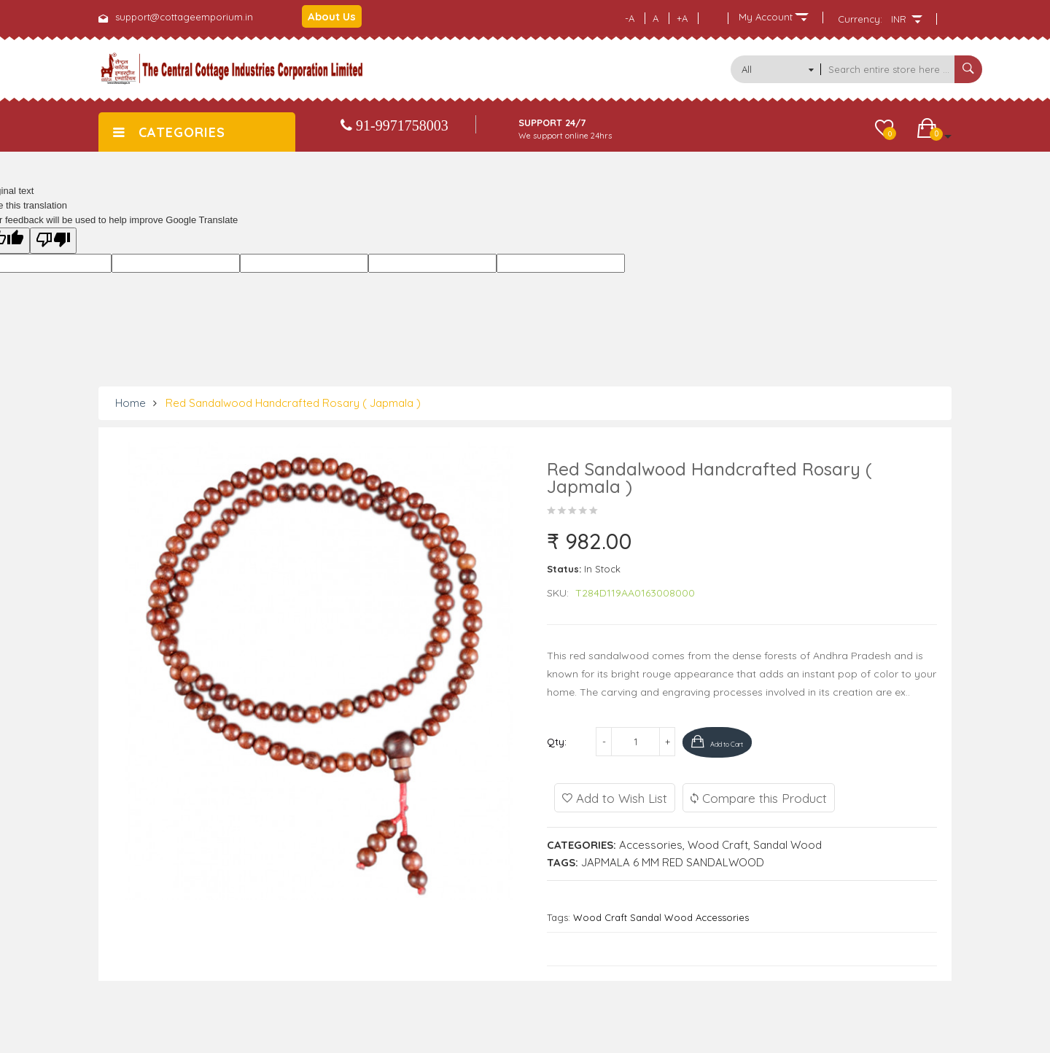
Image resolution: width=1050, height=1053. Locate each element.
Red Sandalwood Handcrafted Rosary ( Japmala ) (293, 403)
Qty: (557, 741)
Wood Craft (718, 843)
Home (130, 403)
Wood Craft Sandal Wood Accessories (661, 916)
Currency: (860, 19)
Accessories (650, 843)
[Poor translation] (53, 241)
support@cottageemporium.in (184, 17)
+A (682, 18)
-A (629, 18)
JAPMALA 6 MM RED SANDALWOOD (672, 861)
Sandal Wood (787, 843)
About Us (332, 16)
